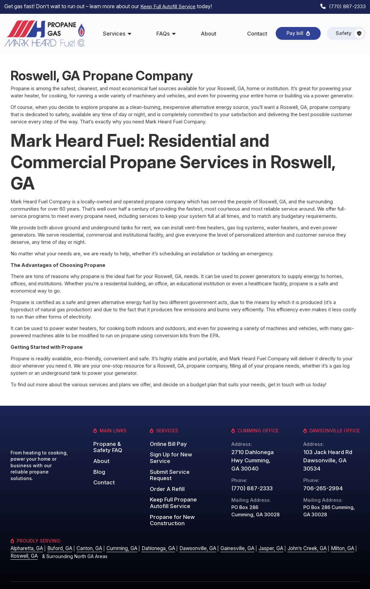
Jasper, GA (259, 537)
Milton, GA (328, 537)
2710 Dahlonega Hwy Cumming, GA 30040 (252, 459)
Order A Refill (165, 477)
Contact (102, 477)
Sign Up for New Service (169, 454)
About (100, 457)
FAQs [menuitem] (163, 31)
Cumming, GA (116, 537)
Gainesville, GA (227, 537)
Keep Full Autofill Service (169, 6)
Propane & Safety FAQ (106, 444)
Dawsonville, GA (189, 537)
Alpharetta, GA (26, 537)
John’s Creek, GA (294, 537)
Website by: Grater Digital (332, 579)
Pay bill (295, 31)
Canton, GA (86, 537)
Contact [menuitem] (257, 31)
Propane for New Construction (170, 505)
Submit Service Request (178, 467)
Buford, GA (57, 537)
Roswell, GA (23, 544)
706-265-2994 (320, 477)
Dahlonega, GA (151, 537)
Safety (350, 32)
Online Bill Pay (166, 442)
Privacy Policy (283, 579)
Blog (98, 467)
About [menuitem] (208, 31)
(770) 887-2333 (346, 6)
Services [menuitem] (114, 31)
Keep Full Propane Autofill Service (171, 490)
